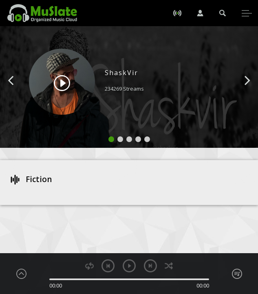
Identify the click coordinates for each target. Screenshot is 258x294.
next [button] (150, 265)
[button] (20, 92)
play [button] (129, 265)
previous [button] (108, 265)
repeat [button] (89, 266)
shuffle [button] (169, 266)
